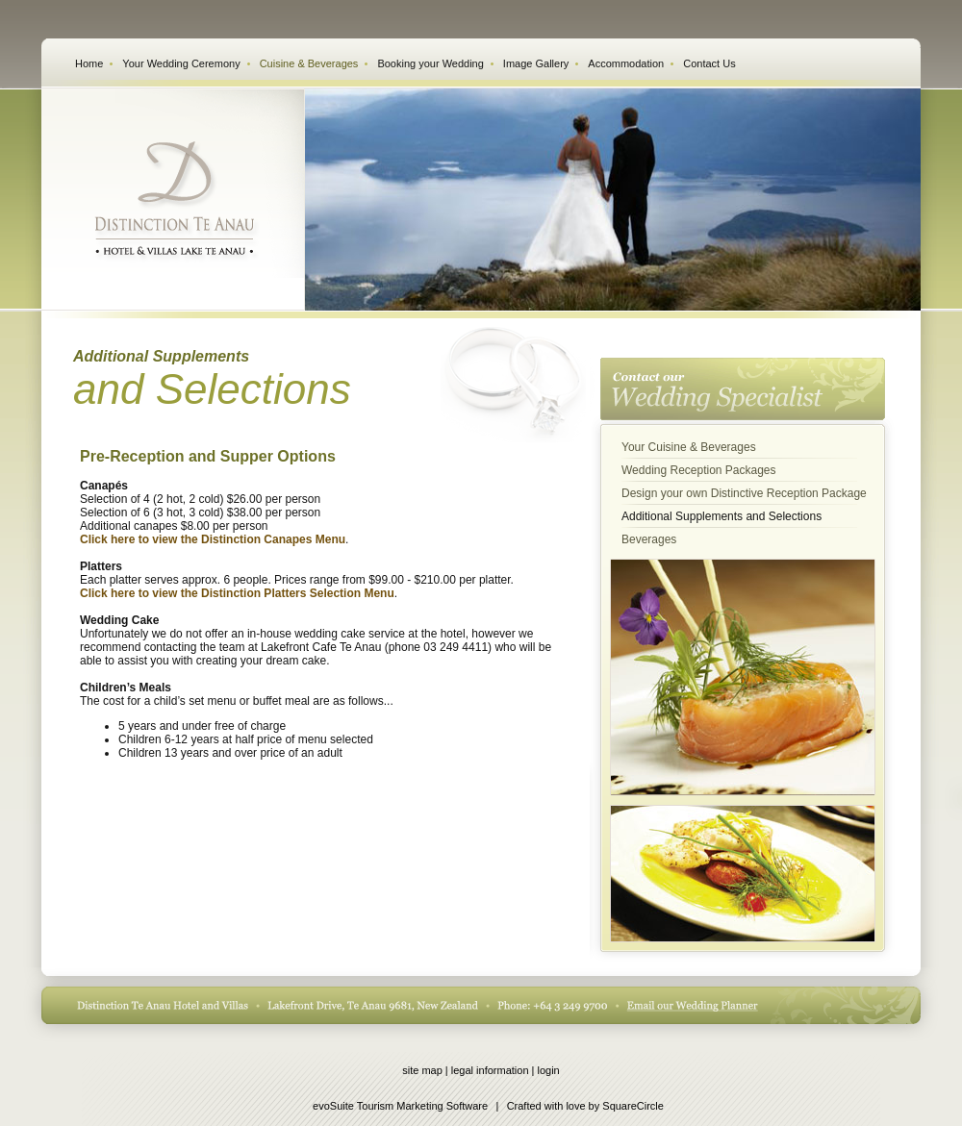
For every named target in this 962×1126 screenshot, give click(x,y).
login (549, 1070)
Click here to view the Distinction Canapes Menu (212, 539)
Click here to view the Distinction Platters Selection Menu (237, 593)
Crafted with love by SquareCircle (585, 1106)
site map (422, 1070)
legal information (490, 1070)
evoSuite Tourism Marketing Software (400, 1106)
